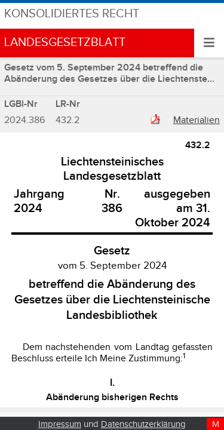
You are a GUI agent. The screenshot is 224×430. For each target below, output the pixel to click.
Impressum (59, 424)
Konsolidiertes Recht (71, 14)
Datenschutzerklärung (143, 424)
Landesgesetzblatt (64, 43)
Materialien (196, 120)
